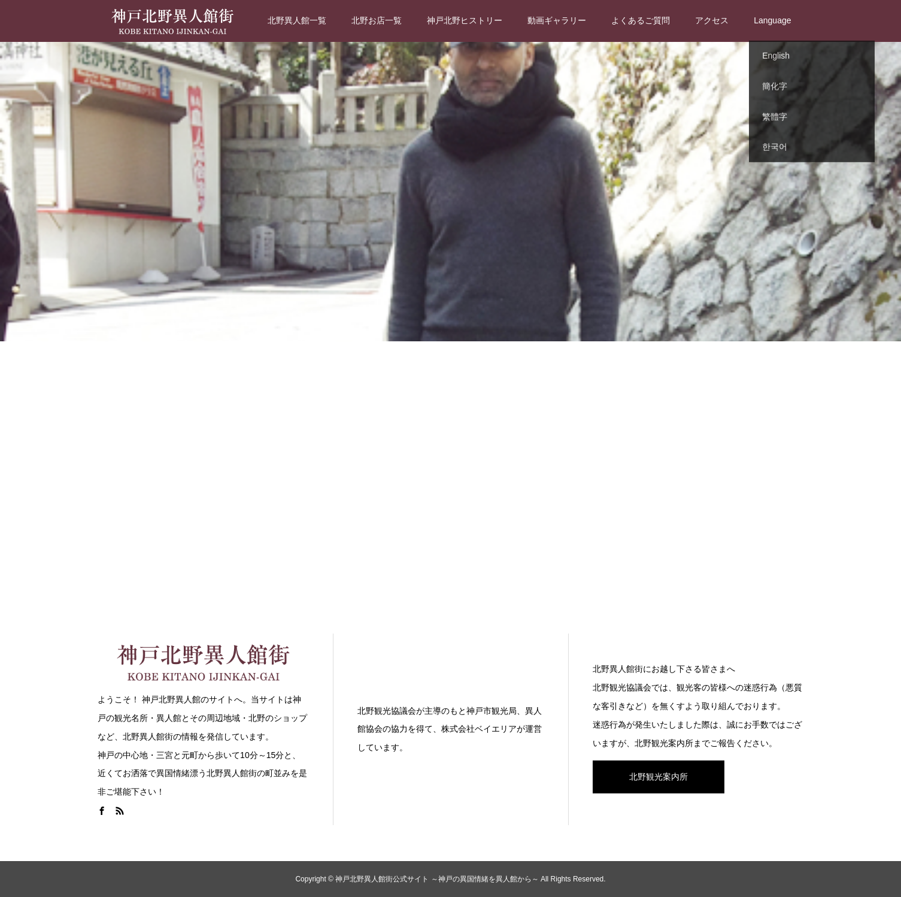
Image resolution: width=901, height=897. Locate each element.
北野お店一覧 (376, 20)
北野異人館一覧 (297, 20)
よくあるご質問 (640, 20)
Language (772, 20)
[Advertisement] (451, 485)
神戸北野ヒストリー (464, 20)
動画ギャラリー (556, 20)
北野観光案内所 (658, 776)
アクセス (712, 20)
